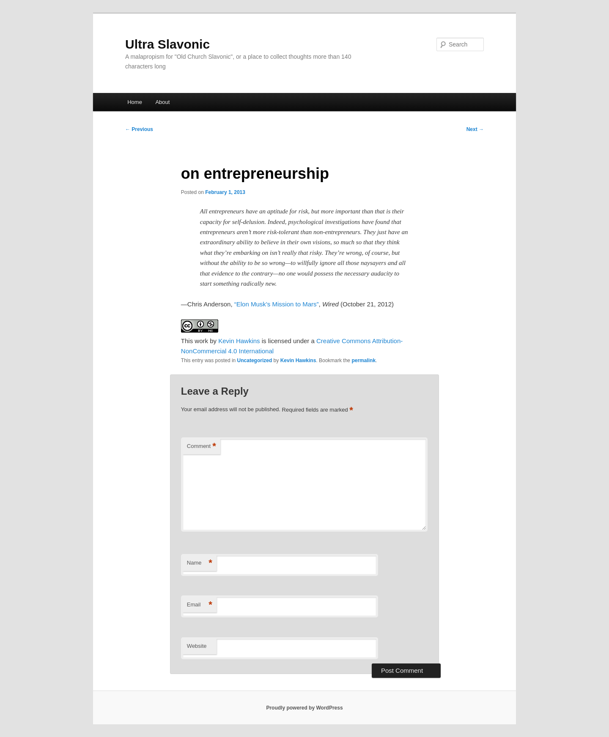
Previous (139, 129)
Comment (201, 446)
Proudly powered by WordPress (304, 708)
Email (199, 605)
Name (199, 563)
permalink (363, 360)
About (162, 102)
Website (197, 646)
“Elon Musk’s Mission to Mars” (276, 304)
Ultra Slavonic (167, 44)
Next (475, 129)
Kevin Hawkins (239, 340)
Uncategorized (254, 360)
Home (134, 102)
